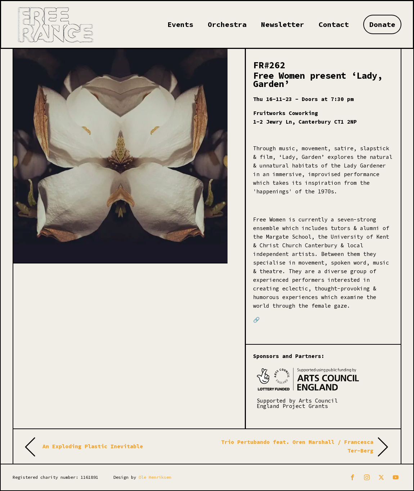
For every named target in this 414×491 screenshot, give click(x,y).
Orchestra (227, 24)
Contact (334, 24)
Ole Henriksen (155, 477)
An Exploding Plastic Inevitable (92, 446)
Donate (382, 24)
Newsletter (282, 24)
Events (180, 24)
